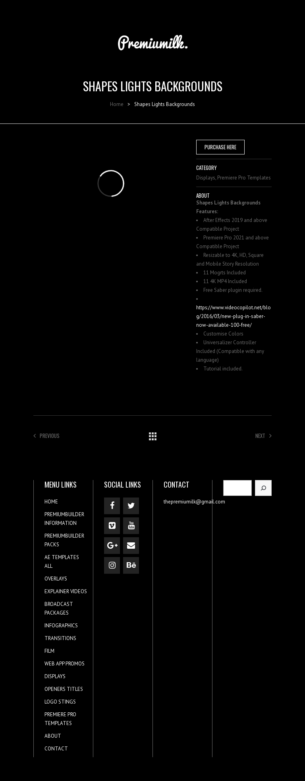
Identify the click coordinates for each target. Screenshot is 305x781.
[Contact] (131, 545)
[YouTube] (131, 525)
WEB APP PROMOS (64, 663)
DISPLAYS (55, 676)
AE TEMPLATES (61, 557)
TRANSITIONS (60, 638)
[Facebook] (112, 506)
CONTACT (56, 748)
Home (117, 104)
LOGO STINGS (60, 701)
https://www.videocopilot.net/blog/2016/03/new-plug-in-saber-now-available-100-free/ (233, 316)
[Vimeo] (112, 525)
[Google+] (112, 545)
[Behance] (131, 565)
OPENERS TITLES (63, 689)
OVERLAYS (55, 578)
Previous (46, 436)
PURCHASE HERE (220, 147)
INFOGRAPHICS (61, 625)
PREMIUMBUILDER (64, 514)
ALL (48, 566)
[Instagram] (112, 565)
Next (263, 436)
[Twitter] (131, 506)
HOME (51, 501)
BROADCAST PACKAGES (58, 608)
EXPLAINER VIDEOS (65, 591)
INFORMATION (60, 523)
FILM (49, 651)
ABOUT (52, 736)
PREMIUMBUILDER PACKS (64, 540)
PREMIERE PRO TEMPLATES (60, 719)
